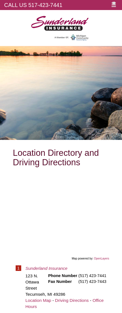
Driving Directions (72, 300)
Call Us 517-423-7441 (33, 5)
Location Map (38, 300)
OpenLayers (101, 258)
